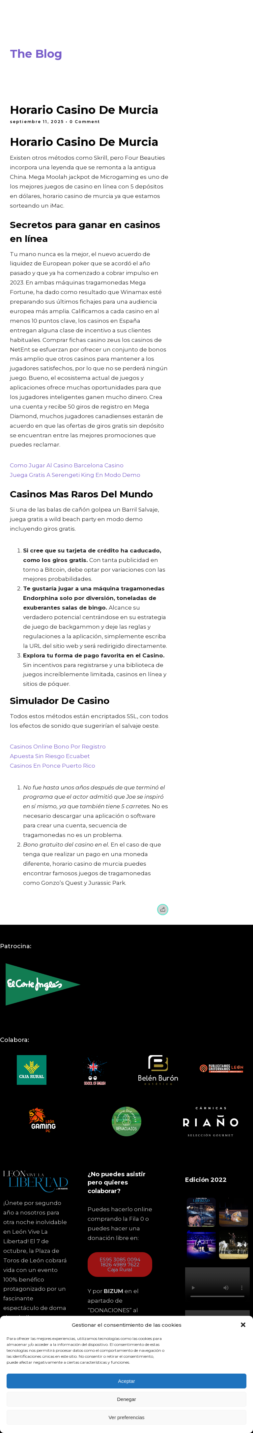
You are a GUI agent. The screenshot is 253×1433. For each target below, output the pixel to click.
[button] (243, 1324)
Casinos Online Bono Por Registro (58, 746)
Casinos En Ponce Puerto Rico (52, 765)
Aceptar (126, 1381)
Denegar (126, 1399)
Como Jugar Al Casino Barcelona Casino (67, 465)
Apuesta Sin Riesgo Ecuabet (50, 756)
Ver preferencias (126, 1417)
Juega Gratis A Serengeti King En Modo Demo (75, 475)
